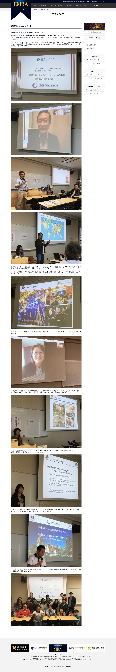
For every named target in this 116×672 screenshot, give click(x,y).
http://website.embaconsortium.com (22, 37)
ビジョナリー (62, 5)
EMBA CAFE (53, 5)
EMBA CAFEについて (92, 60)
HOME (35, 5)
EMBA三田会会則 (91, 48)
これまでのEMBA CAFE (93, 63)
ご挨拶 (88, 41)
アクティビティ (84, 5)
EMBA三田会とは (43, 5)
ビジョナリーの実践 (73, 5)
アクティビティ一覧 (92, 93)
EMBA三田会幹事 (91, 45)
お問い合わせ (94, 5)
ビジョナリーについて (92, 75)
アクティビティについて (93, 90)
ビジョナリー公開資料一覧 (94, 78)
